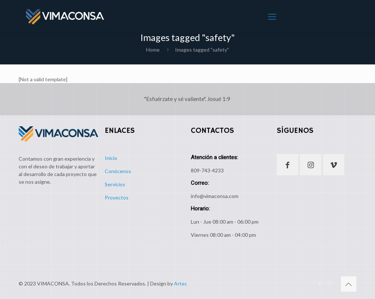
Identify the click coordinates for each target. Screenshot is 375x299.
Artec (180, 283)
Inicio (111, 158)
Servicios (115, 184)
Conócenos (118, 171)
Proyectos (117, 197)
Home (153, 49)
